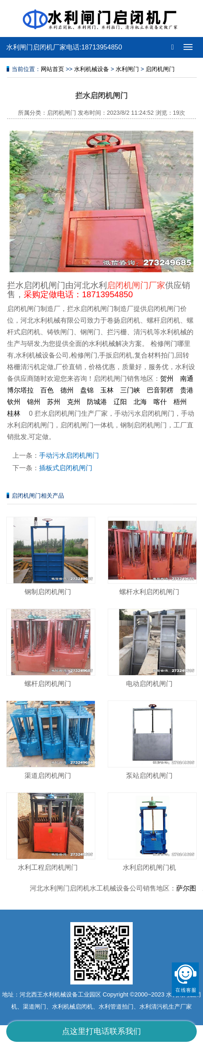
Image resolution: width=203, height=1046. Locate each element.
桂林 (13, 413)
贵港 (186, 390)
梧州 (180, 401)
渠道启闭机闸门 (48, 775)
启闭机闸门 (160, 69)
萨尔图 (188, 888)
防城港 (97, 401)
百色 (47, 390)
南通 (186, 378)
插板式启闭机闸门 (65, 467)
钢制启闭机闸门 (48, 591)
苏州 (53, 401)
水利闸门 (127, 69)
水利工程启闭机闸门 (48, 867)
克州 (73, 401)
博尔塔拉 (20, 390)
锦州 (33, 401)
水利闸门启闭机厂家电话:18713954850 (64, 47)
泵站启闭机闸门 (149, 775)
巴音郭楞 (160, 390)
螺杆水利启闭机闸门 (149, 591)
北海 (140, 401)
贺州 (166, 378)
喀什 (160, 401)
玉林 (107, 390)
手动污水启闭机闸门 (69, 455)
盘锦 (87, 390)
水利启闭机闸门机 (149, 867)
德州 (67, 390)
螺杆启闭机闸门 (48, 683)
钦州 (13, 401)
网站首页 (52, 69)
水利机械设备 (91, 69)
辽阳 (120, 401)
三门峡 (130, 390)
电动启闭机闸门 (149, 683)
